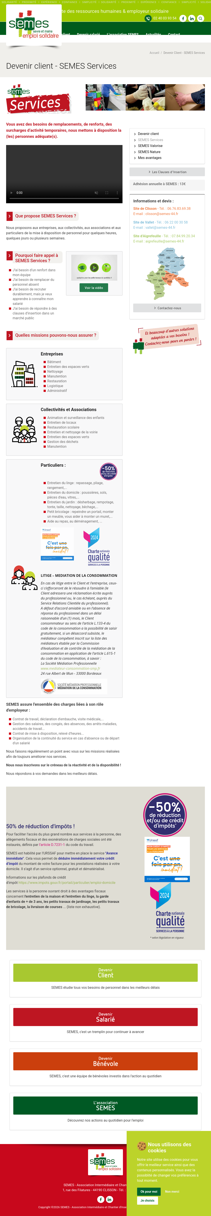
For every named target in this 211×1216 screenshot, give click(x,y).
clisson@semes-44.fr (161, 214)
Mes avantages (150, 158)
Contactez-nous (167, 308)
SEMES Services (150, 140)
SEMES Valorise (150, 146)
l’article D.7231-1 (52, 845)
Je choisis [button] (148, 1200)
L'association (106, 1106)
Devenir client (148, 134)
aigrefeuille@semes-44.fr (164, 241)
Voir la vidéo (94, 287)
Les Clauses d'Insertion (167, 172)
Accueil (154, 53)
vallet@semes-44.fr (160, 227)
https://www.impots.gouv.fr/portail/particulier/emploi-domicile (67, 883)
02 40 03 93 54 (164, 18)
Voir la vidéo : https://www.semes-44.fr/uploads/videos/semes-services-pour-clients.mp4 (64, 174)
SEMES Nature (149, 152)
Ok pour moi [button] (149, 1191)
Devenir (105, 973)
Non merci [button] (172, 1191)
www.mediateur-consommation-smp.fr (70, 668)
